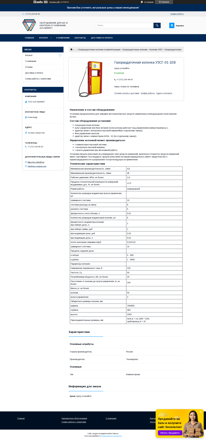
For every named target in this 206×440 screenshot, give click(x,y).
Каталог (43, 38)
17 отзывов (148, 2)
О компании (63, 38)
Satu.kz (115, 434)
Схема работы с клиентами (38, 79)
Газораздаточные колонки (134, 49)
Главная (29, 38)
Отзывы (29, 67)
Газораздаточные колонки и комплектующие (99, 49)
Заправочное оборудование (74, 418)
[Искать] (157, 25)
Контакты (80, 38)
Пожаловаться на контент (111, 436)
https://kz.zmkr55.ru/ (36, 162)
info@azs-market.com (37, 166)
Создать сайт (54, 2)
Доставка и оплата (102, 38)
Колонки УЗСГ (156, 49)
